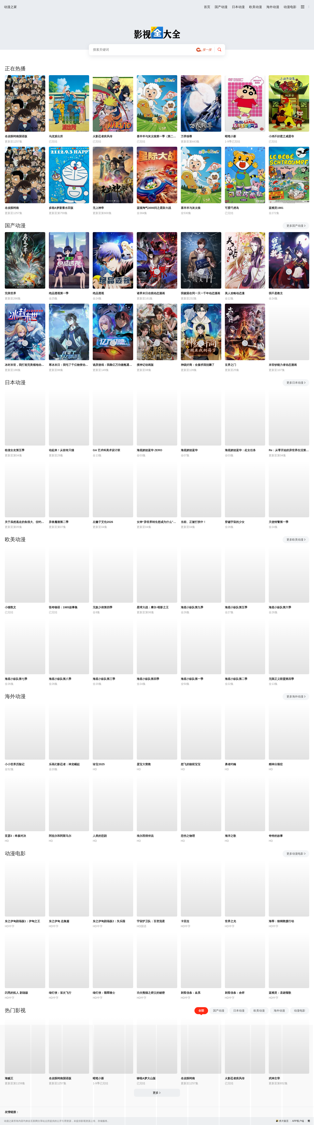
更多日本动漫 (296, 382)
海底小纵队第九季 (192, 607)
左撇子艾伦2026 (103, 522)
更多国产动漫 (296, 225)
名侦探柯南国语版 (16, 136)
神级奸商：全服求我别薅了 (197, 364)
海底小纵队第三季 (104, 678)
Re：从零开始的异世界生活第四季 (289, 450)
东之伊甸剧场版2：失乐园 (109, 921)
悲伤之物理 (188, 835)
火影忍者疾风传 (102, 136)
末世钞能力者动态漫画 (283, 364)
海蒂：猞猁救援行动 (281, 921)
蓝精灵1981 (276, 207)
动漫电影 (290, 7)
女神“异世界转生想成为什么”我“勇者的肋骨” (157, 522)
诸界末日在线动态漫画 (151, 293)
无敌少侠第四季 (102, 607)
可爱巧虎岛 (232, 207)
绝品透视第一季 (58, 293)
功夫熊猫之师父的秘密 (151, 992)
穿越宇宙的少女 (235, 522)
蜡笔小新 (230, 136)
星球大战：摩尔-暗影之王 (153, 607)
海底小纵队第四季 (148, 678)
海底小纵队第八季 (60, 678)
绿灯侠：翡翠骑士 (104, 992)
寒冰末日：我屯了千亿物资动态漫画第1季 (69, 364)
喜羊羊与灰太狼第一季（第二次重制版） (157, 136)
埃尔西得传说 (145, 835)
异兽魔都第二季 (58, 522)
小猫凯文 (10, 607)
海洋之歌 (230, 835)
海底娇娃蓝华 (189, 450)
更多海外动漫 (296, 696)
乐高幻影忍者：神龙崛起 (64, 764)
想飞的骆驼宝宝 (190, 764)
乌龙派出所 (56, 136)
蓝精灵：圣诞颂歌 (280, 992)
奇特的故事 (276, 835)
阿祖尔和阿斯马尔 (60, 835)
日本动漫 (238, 7)
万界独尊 (186, 136)
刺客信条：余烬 (235, 992)
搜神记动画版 (145, 364)
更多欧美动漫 (296, 539)
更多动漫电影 (296, 853)
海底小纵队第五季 (236, 607)
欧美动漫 (255, 7)
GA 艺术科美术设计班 (106, 450)
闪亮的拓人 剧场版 (16, 992)
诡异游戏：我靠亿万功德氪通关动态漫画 (113, 364)
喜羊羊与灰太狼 (190, 207)
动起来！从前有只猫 (61, 450)
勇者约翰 (230, 764)
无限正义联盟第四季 (281, 678)
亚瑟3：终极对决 (15, 835)
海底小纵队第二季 (236, 678)
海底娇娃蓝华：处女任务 (240, 450)
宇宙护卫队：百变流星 (151, 921)
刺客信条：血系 (190, 992)
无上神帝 (98, 207)
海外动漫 (272, 7)
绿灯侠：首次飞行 (60, 992)
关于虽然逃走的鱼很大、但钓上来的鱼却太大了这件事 (25, 522)
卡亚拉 (185, 921)
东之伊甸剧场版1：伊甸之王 (22, 921)
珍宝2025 (99, 764)
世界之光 (230, 921)
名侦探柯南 (12, 207)
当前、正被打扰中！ (193, 522)
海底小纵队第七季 (16, 678)
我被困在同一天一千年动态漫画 (200, 293)
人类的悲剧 (100, 835)
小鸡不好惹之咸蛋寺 (281, 136)
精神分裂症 (276, 764)
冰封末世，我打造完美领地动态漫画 (25, 364)
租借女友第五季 (14, 450)
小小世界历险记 (14, 764)
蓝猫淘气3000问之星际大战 (154, 207)
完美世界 (10, 293)
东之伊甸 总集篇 (59, 921)
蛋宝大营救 (144, 764)
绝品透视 (98, 293)
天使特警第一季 (278, 522)
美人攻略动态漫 (235, 293)
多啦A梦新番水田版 (61, 207)
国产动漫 (221, 7)
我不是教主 (276, 293)
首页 (207, 7)
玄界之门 (230, 364)
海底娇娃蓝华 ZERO (149, 450)
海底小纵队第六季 (280, 607)
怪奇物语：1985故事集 (63, 607)
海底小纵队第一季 (192, 678)
